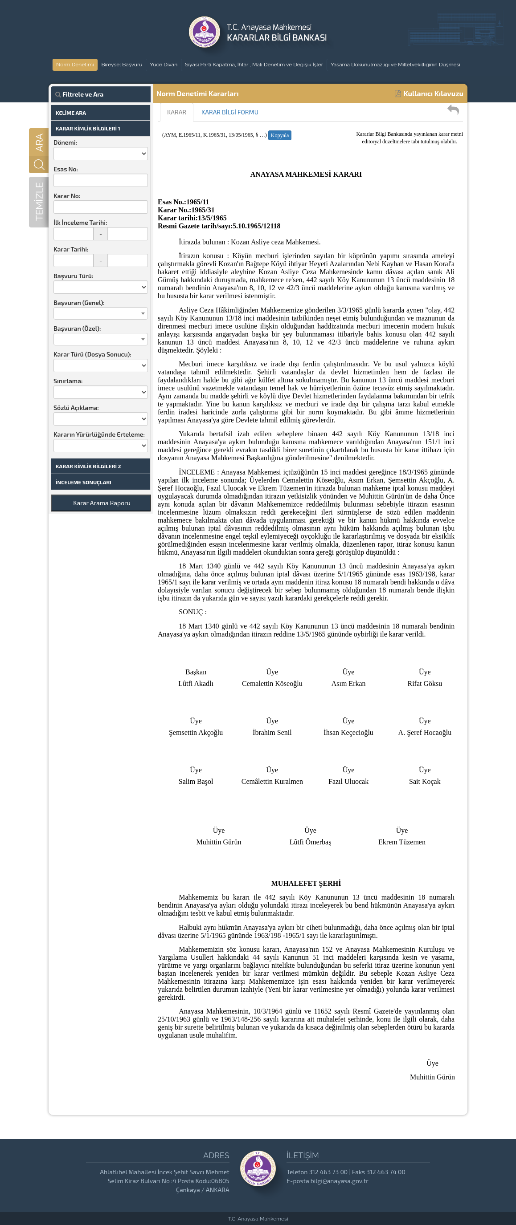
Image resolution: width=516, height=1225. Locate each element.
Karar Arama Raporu (101, 503)
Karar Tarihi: (70, 249)
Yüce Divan (163, 64)
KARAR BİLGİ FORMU (229, 112)
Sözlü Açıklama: (76, 407)
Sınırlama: (68, 381)
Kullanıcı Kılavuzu (429, 93)
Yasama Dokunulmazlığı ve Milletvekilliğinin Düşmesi (395, 64)
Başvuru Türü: (73, 276)
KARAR (176, 112)
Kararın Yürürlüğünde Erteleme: (99, 434)
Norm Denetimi (75, 64)
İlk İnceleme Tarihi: (80, 222)
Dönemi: (65, 142)
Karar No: (66, 195)
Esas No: (65, 169)
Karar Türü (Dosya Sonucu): (92, 354)
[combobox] (100, 313)
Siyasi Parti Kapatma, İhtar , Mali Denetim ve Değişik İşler (254, 64)
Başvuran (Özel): (77, 328)
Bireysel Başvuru (122, 64)
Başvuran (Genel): (79, 302)
